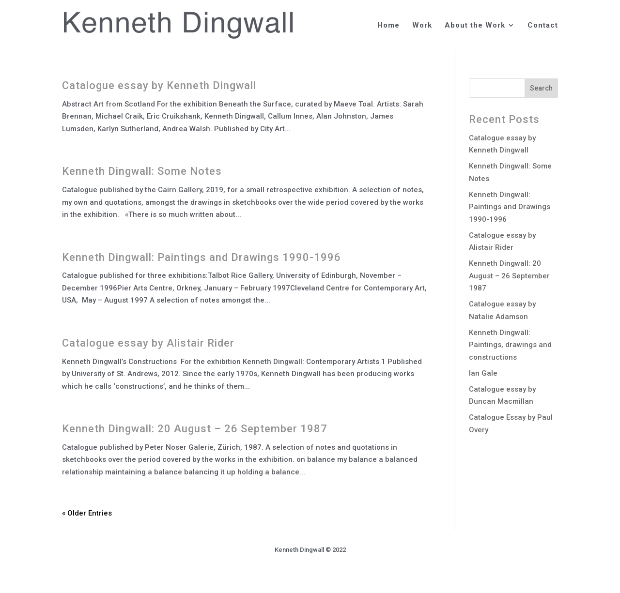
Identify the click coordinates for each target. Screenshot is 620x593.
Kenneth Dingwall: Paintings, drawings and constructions (510, 345)
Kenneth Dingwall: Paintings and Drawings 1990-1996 (201, 257)
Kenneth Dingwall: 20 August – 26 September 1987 (194, 429)
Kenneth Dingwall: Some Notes (142, 171)
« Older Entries (87, 513)
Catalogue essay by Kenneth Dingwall (159, 85)
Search (541, 88)
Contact (542, 26)
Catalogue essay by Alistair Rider (148, 343)
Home (388, 26)
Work (422, 26)
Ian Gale (483, 373)
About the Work (475, 26)
